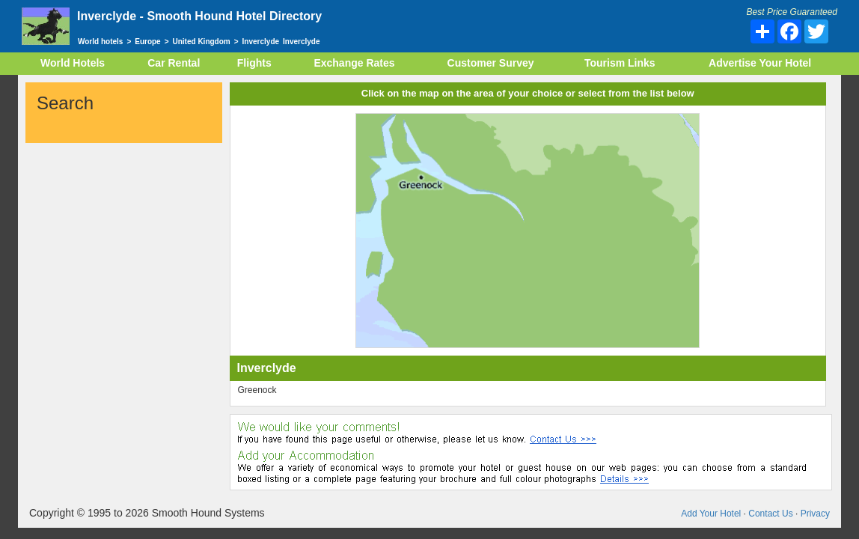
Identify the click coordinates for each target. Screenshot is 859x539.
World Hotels (72, 62)
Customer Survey (490, 62)
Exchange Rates (354, 62)
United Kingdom (201, 41)
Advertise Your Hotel (759, 62)
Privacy (815, 513)
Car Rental (174, 62)
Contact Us (770, 513)
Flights (254, 62)
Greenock (257, 390)
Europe (147, 41)
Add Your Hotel (711, 513)
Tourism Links (619, 62)
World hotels (100, 41)
